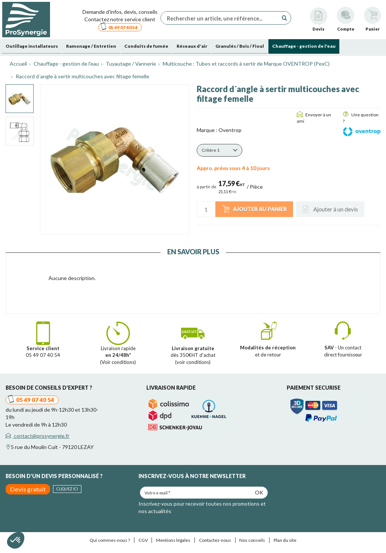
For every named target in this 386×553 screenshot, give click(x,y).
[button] (219, 150)
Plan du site (285, 540)
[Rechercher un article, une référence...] (221, 18)
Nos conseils (252, 540)
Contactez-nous (215, 540)
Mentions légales (173, 540)
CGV (143, 540)
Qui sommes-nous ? (110, 540)
